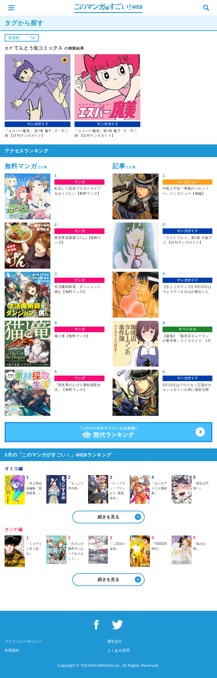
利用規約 (12, 650)
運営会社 (114, 641)
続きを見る (108, 516)
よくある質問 (118, 650)
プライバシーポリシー (23, 641)
